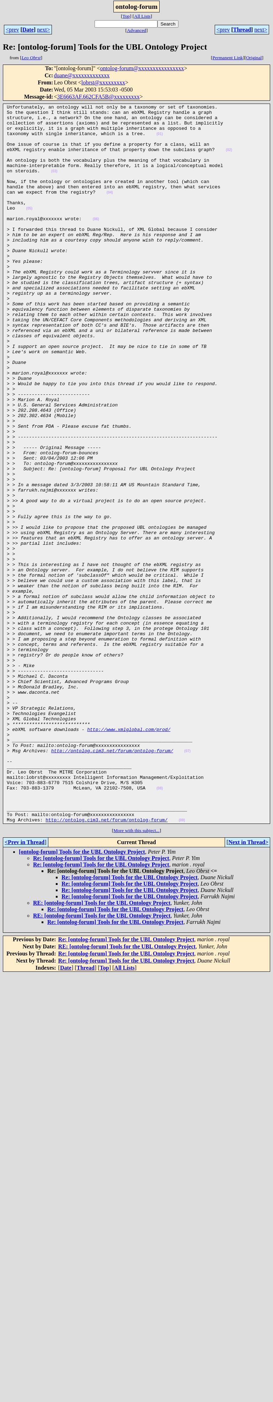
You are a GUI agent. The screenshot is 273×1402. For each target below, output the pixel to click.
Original (254, 57)
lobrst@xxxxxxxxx (103, 82)
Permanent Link (228, 57)
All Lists (142, 16)
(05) (29, 230)
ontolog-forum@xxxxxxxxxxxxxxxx (142, 68)
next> (43, 30)
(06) (96, 242)
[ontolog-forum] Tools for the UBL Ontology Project (82, 995)
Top (126, 16)
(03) (54, 185)
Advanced (136, 30)
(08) (159, 925)
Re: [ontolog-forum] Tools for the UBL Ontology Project (101, 1002)
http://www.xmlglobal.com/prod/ (128, 855)
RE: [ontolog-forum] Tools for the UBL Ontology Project (102, 1046)
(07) (187, 881)
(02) (229, 159)
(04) (110, 210)
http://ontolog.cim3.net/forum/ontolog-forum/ (112, 880)
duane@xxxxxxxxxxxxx (81, 75)
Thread (242, 30)
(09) (182, 964)
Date (28, 30)
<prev (12, 30)
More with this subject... (136, 974)
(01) (159, 140)
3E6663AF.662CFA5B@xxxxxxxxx (98, 97)
